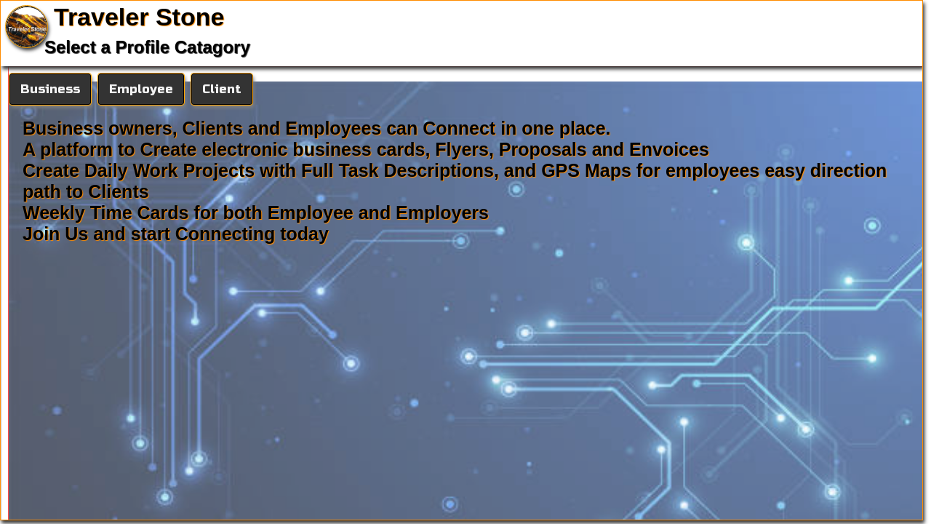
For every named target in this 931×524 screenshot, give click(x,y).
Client (221, 89)
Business (50, 89)
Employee (141, 89)
